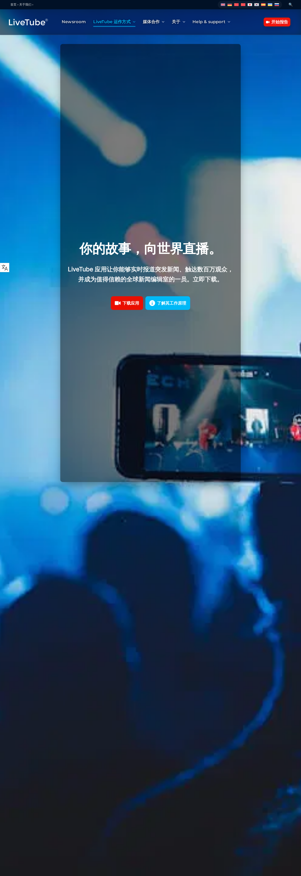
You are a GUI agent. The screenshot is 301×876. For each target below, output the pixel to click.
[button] (133, 22)
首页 (13, 4)
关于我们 (25, 4)
